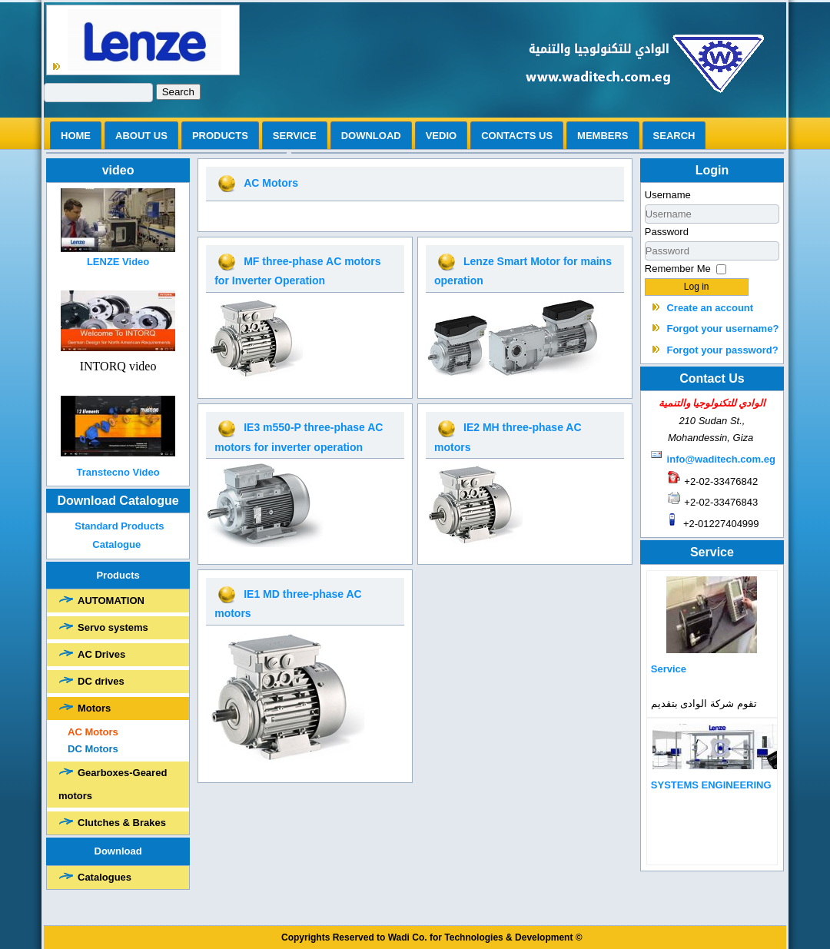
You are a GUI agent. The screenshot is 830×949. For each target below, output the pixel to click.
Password (667, 231)
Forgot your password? (722, 350)
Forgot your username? (722, 328)
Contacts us (517, 135)
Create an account (709, 308)
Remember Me (678, 268)
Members (602, 135)
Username (668, 195)
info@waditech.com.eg (721, 459)
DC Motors (93, 749)
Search (178, 92)
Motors (94, 708)
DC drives (101, 681)
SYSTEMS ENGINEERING (711, 785)
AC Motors (93, 732)
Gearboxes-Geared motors (112, 784)
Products (220, 135)
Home (76, 135)
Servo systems (113, 627)
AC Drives (101, 654)
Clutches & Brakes (122, 822)
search (674, 135)
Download (371, 135)
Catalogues (104, 877)
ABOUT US (141, 135)
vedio (441, 135)
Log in (696, 286)
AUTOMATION (111, 600)
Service (295, 135)
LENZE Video (118, 261)
